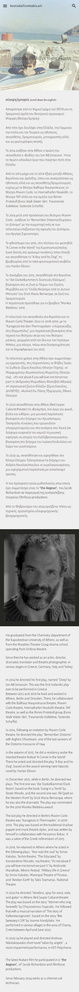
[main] (39, 45)
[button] (5, 6)
